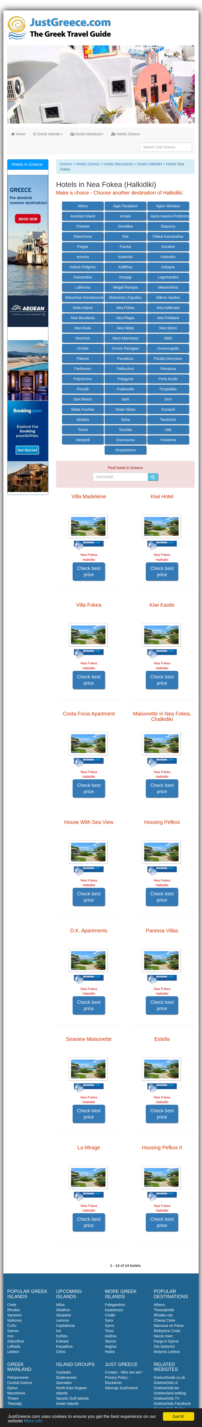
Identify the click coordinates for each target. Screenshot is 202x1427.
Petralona (168, 369)
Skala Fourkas (82, 409)
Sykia (125, 419)
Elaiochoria (83, 236)
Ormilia (83, 348)
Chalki (110, 1315)
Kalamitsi (125, 257)
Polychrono (83, 379)
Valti (168, 430)
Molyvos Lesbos (167, 1352)
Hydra (110, 1352)
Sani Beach (82, 399)
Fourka (125, 247)
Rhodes (13, 1310)
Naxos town (163, 1336)
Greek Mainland (87, 134)
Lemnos (62, 1320)
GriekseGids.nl (166, 1383)
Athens (159, 1305)
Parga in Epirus (166, 1341)
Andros (110, 1336)
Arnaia (125, 216)
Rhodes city (163, 1315)
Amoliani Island (82, 216)
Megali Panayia (125, 287)
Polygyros (125, 379)
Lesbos (13, 1352)
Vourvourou (125, 440)
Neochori (82, 338)
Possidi (83, 389)
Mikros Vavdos (168, 297)
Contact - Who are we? (123, 1372)
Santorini (14, 1315)
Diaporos (168, 226)
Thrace (13, 1398)
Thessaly (14, 1403)
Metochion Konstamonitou (84, 297)
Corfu (11, 1325)
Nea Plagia (126, 318)
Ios (58, 1331)
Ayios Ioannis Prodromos (170, 216)
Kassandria (83, 277)
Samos (13, 1331)
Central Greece (19, 1383)
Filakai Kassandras (168, 236)
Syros (109, 1325)
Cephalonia (65, 1325)
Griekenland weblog (170, 1393)
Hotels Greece (125, 134)
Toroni (83, 430)
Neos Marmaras (125, 338)
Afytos (83, 206)
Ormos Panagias (125, 348)
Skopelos (63, 1315)
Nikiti (168, 338)
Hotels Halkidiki (149, 164)
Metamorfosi (168, 287)
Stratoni (83, 419)
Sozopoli (168, 409)
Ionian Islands (67, 1403)
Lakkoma (82, 287)
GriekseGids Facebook (172, 1403)
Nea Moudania (82, 318)
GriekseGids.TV (167, 1398)
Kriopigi (125, 277)
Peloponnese (18, 1377)
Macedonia (16, 1393)
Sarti (125, 399)
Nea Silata (125, 328)
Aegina (110, 1346)
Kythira (62, 1336)
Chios (61, 1352)
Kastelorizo (114, 1310)
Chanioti (82, 226)
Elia (125, 236)
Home (18, 134)
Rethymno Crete (167, 1331)
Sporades (64, 1383)
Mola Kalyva (83, 308)
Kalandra (168, 257)
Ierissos (83, 257)
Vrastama (168, 440)
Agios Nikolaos (168, 206)
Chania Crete (164, 1320)
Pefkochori (125, 369)
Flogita (82, 247)
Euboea (62, 1341)
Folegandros (115, 1305)
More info (33, 1421)
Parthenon (82, 369)
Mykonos (14, 1320)
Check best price (88, 571)
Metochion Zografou (125, 297)
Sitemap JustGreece (121, 1388)
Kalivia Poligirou (83, 267)
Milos (60, 1305)
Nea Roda (82, 328)
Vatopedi (83, 440)
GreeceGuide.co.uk (169, 1377)
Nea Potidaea (168, 318)
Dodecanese (66, 1377)
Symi (109, 1320)
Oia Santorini (164, 1346)
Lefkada (13, 1346)
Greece (66, 164)
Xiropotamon (125, 450)
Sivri (168, 399)
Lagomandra (168, 277)
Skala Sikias (125, 409)
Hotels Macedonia (118, 164)
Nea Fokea (125, 308)
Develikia (125, 226)
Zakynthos (15, 1341)
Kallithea (125, 267)
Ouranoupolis (168, 348)
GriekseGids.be (166, 1388)
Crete (11, 1305)
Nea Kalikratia (168, 308)
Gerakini (168, 247)
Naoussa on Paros (169, 1325)
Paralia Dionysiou (168, 358)
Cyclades (63, 1372)
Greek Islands (47, 134)
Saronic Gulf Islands (72, 1398)
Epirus (12, 1388)
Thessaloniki (164, 1310)
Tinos (109, 1331)
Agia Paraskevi (125, 206)
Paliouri (83, 358)
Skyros (110, 1341)
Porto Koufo (168, 379)
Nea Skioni (168, 328)
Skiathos (63, 1310)
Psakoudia (125, 389)
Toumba (125, 430)
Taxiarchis (168, 419)
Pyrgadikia (168, 389)
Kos (10, 1336)
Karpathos (64, 1346)
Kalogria (168, 267)
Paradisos (125, 358)
